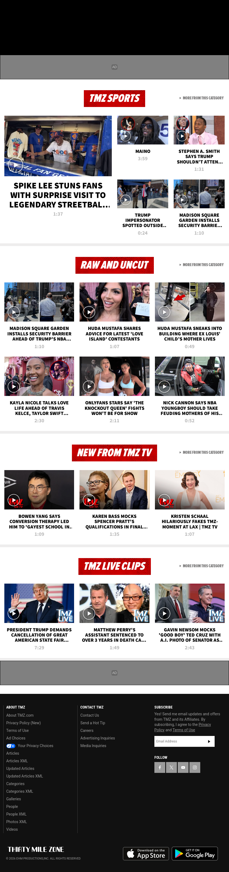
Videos (12, 829)
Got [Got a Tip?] (18, 23)
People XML (16, 814)
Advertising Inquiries (97, 738)
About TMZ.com (20, 715)
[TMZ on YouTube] (183, 767)
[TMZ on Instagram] (47, 8)
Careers (86, 730)
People (12, 806)
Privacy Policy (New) (23, 723)
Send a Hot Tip (92, 723)
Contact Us (89, 715)
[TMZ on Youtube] (34, 8)
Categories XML (19, 791)
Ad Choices (16, 738)
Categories (15, 784)
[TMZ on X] (21, 8)
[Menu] (7, 36)
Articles (12, 753)
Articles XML (17, 761)
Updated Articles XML (24, 776)
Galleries (13, 799)
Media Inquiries (93, 746)
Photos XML (16, 822)
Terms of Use (17, 730)
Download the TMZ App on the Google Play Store (195, 854)
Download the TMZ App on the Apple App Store (146, 854)
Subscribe (209, 741)
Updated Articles (20, 768)
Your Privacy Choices (29, 746)
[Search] (221, 36)
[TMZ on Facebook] (8, 8)
